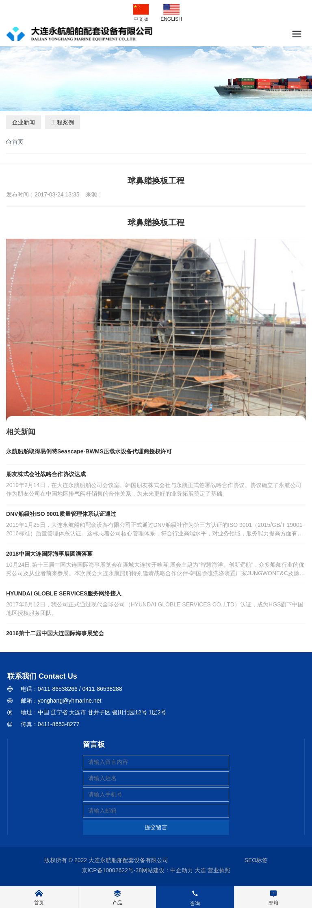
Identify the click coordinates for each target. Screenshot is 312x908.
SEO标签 (256, 860)
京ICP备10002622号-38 (112, 870)
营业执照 (219, 870)
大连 (200, 870)
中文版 (141, 19)
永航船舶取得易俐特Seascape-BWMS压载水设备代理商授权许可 (89, 451)
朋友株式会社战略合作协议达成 (46, 474)
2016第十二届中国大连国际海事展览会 (55, 633)
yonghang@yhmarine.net (70, 700)
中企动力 (181, 870)
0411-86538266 (58, 689)
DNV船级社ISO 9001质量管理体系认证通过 (61, 514)
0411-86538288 (102, 689)
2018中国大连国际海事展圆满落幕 (49, 553)
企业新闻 (23, 122)
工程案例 (62, 122)
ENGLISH (171, 19)
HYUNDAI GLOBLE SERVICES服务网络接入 (63, 593)
